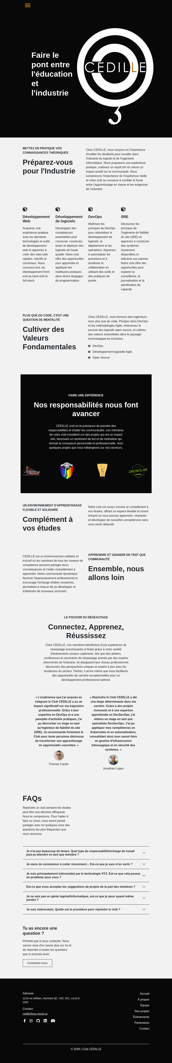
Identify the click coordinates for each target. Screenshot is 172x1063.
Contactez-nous (37, 963)
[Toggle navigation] (28, 5)
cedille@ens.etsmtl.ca (35, 1013)
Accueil (144, 993)
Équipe (144, 1005)
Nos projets (142, 1011)
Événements (141, 1016)
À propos (143, 999)
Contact (144, 1028)
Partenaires (142, 1022)
